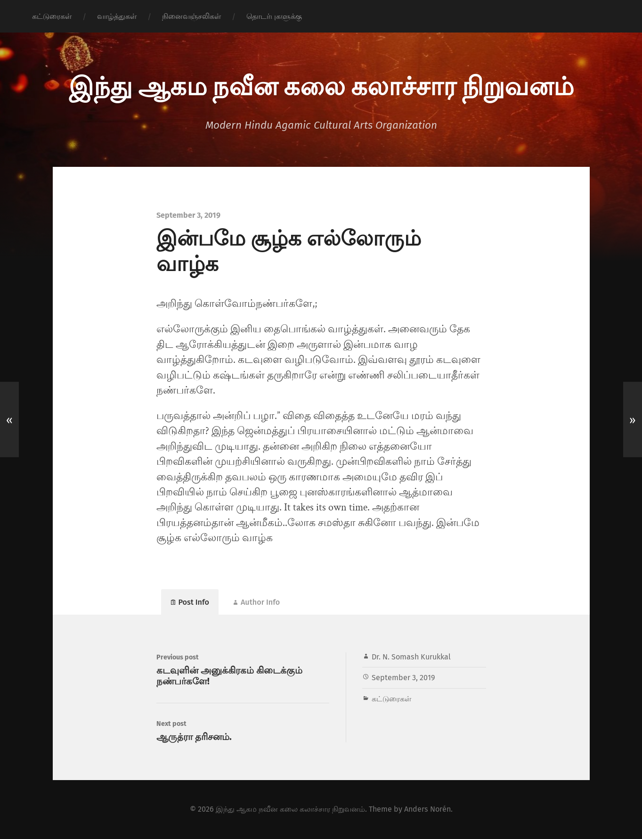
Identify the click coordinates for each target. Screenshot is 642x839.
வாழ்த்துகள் (117, 16)
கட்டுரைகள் (52, 16)
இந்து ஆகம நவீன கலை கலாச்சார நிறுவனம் (321, 85)
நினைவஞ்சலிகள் (191, 16)
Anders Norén (427, 809)
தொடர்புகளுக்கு (274, 16)
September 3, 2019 (403, 677)
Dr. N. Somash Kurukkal (411, 656)
